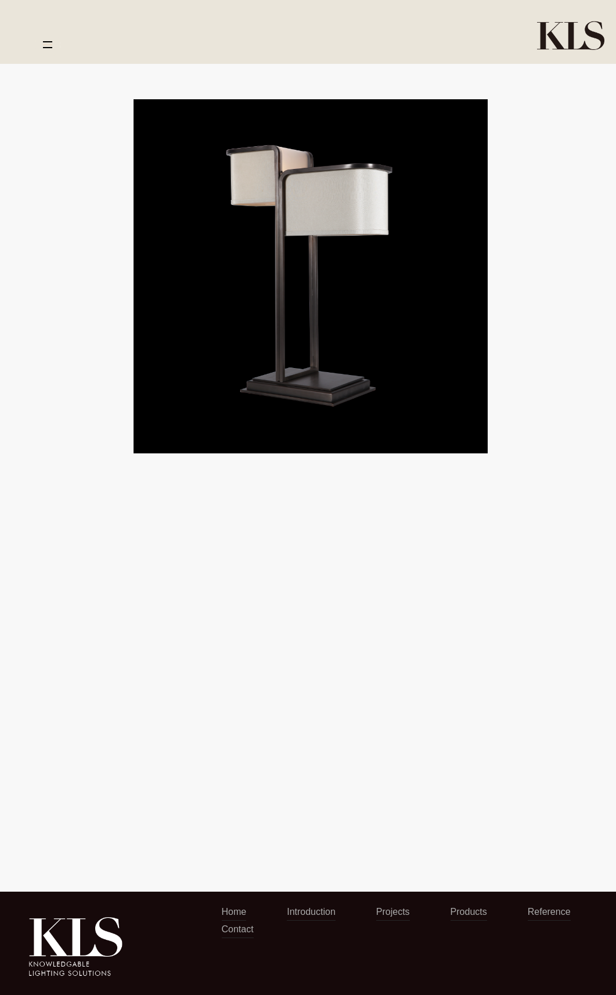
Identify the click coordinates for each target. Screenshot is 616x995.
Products (469, 912)
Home (234, 912)
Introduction (311, 912)
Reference (549, 912)
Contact (238, 929)
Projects (393, 912)
